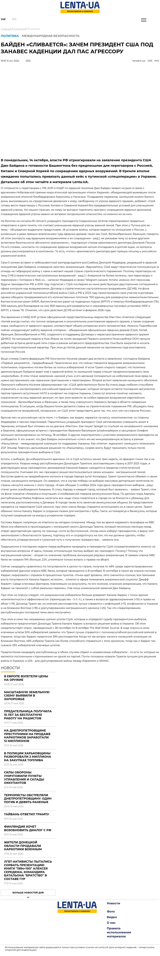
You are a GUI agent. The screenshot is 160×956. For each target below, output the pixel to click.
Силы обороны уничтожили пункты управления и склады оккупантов (24, 778)
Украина (19, 28)
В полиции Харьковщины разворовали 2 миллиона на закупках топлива (27, 757)
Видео (112, 917)
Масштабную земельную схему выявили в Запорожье (27, 695)
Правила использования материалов (119, 932)
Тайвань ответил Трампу (26, 814)
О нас (111, 923)
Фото (111, 911)
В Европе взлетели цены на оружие (26, 678)
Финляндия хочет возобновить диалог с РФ (27, 828)
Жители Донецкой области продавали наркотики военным (23, 846)
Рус (14, 19)
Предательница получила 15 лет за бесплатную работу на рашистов (28, 715)
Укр (3, 19)
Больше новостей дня (28, 892)
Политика (33, 28)
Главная (6, 28)
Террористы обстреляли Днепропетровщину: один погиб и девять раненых (27, 798)
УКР (150, 60)
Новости (113, 903)
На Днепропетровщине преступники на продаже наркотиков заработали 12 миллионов (27, 736)
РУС (156, 60)
